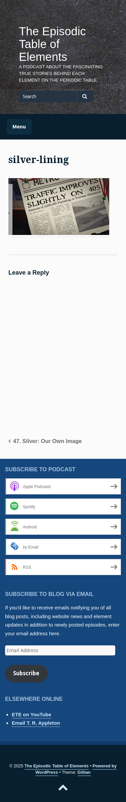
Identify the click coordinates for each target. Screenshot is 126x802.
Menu (19, 127)
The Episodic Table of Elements (52, 44)
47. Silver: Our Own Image (47, 441)
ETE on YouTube (31, 714)
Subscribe (26, 673)
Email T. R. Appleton (36, 723)
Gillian (84, 772)
